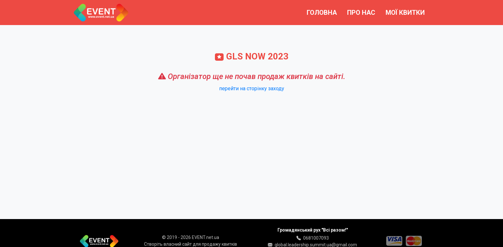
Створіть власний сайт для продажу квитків (190, 244)
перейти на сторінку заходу (251, 88)
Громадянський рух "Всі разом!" (312, 230)
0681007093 (316, 238)
